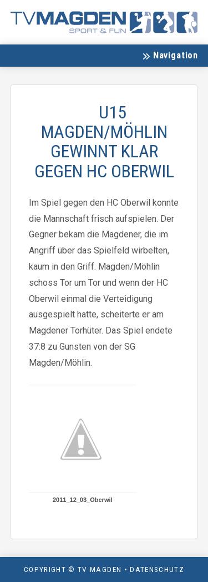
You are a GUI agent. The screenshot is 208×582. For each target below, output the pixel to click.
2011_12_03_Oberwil (83, 499)
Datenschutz (157, 569)
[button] (169, 55)
